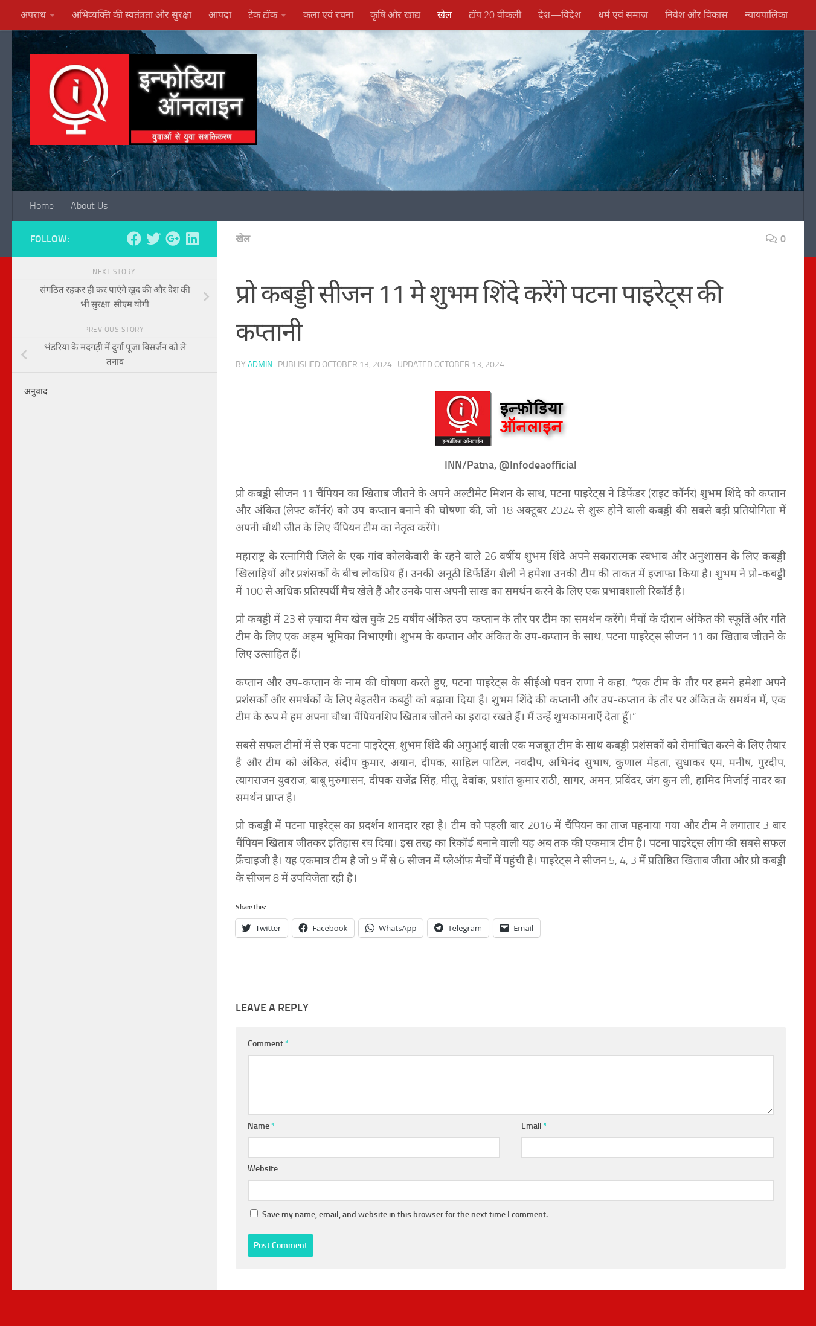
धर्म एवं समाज (623, 15)
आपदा (219, 15)
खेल (444, 15)
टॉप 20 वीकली (495, 15)
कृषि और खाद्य (395, 15)
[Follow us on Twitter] (153, 238)
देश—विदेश (559, 15)
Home (42, 205)
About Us (89, 205)
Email (534, 1126)
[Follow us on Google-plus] (172, 238)
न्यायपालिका (766, 15)
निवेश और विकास (696, 15)
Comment (268, 1044)
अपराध (33, 15)
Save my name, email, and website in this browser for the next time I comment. (405, 1214)
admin (260, 364)
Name (261, 1126)
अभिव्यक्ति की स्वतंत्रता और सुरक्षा (131, 15)
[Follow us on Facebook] (134, 238)
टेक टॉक (262, 15)
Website (263, 1169)
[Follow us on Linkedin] (192, 238)
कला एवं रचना (328, 15)
